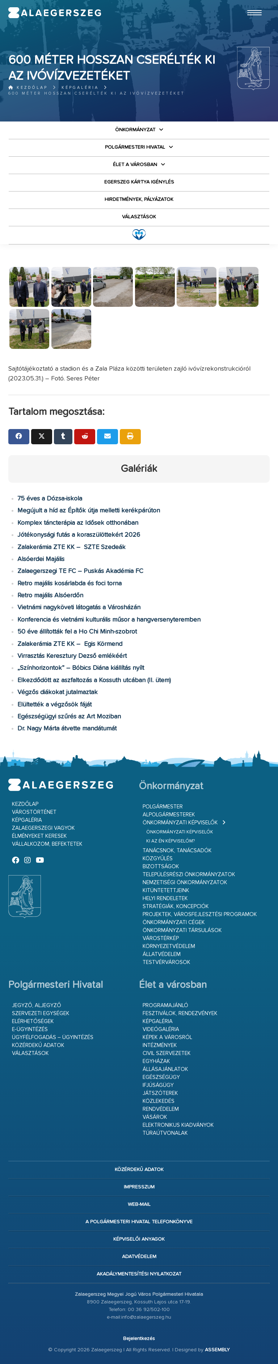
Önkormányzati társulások (182, 930)
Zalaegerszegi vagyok (43, 828)
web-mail (139, 1204)
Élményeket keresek (39, 836)
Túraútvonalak (165, 1133)
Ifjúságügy (158, 1085)
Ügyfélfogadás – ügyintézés (52, 1037)
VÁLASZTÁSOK (139, 216)
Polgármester (163, 806)
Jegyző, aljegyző (36, 1005)
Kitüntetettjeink (166, 890)
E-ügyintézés (30, 1029)
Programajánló (165, 1005)
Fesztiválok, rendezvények (180, 1013)
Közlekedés (158, 1101)
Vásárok (155, 1117)
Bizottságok (161, 866)
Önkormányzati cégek (174, 922)
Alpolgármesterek (169, 814)
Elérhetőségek (33, 1021)
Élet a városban (135, 164)
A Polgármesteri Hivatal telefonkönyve (139, 1221)
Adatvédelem (139, 1256)
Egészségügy (161, 1077)
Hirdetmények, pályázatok (139, 199)
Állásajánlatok (165, 1069)
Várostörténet (34, 812)
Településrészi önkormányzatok (189, 874)
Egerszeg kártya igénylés (139, 182)
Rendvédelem (161, 1109)
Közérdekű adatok (38, 1045)
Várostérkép (161, 938)
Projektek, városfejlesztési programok (200, 914)
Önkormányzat (135, 129)
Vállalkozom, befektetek (47, 844)
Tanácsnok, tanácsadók (177, 850)
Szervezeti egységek (41, 1013)
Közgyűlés (158, 858)
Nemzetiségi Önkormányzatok (185, 882)
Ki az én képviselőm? (170, 841)
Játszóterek (160, 1093)
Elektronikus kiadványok (178, 1125)
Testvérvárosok (166, 962)
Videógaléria (161, 1029)
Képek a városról (167, 1037)
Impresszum (139, 1187)
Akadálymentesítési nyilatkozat (139, 1274)
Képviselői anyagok (139, 1239)
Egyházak (156, 1061)
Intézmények (160, 1045)
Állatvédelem (162, 954)
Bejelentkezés (139, 1338)
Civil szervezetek (167, 1053)
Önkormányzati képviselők (180, 822)
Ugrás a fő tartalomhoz (251, 3)
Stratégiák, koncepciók (176, 906)
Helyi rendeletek (165, 898)
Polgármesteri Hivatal (135, 147)
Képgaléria (80, 88)
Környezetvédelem (169, 946)
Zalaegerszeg (54, 12)
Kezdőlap (28, 88)
